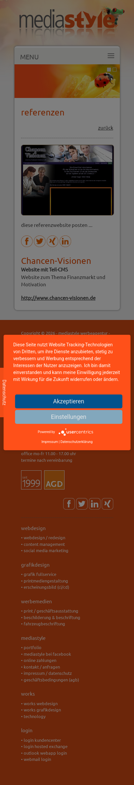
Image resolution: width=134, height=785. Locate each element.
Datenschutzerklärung (77, 442)
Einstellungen (68, 416)
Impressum (49, 442)
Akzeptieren (68, 401)
